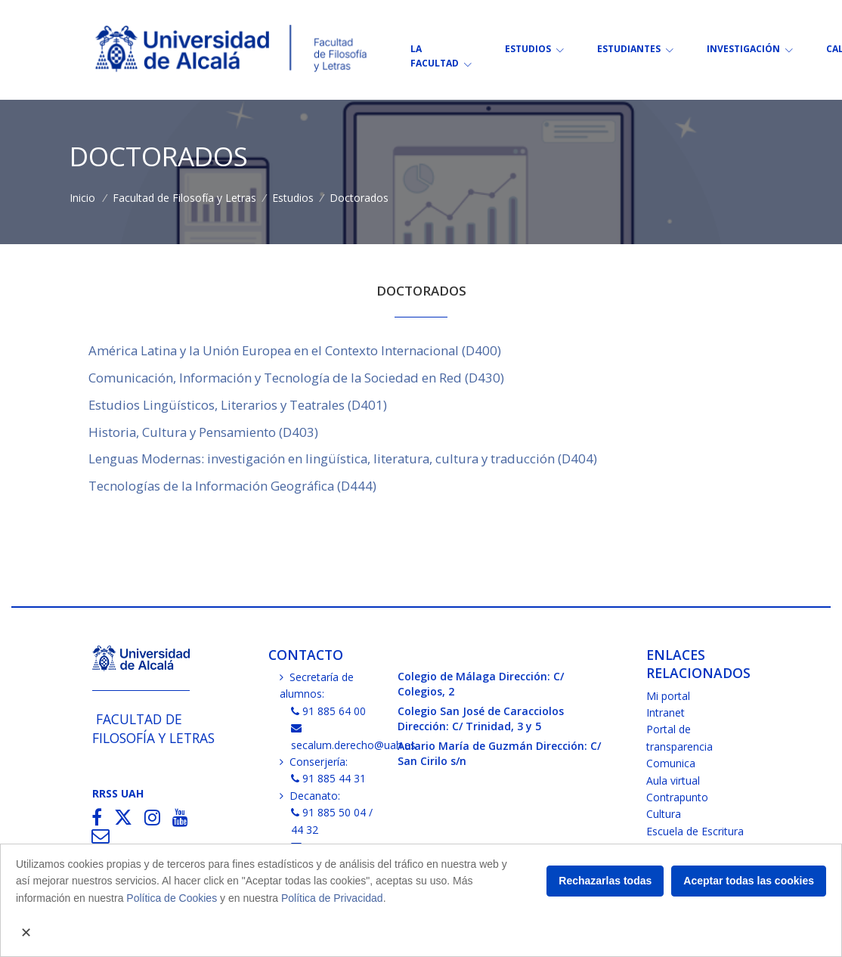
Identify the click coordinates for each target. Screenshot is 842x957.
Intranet (665, 712)
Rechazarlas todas (605, 881)
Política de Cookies (171, 898)
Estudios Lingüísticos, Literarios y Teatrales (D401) (237, 404)
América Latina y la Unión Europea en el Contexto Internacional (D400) (294, 350)
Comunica (670, 763)
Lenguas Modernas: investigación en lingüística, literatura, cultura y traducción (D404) (342, 458)
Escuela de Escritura (695, 831)
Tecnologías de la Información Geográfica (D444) (232, 485)
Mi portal (668, 696)
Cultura (663, 814)
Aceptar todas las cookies (748, 881)
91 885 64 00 (329, 711)
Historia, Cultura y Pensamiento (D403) (203, 432)
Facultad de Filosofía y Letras (184, 197)
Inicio (82, 197)
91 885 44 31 (329, 778)
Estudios (293, 197)
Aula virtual (673, 780)
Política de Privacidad (332, 898)
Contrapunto (677, 797)
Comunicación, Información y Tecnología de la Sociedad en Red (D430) (296, 377)
